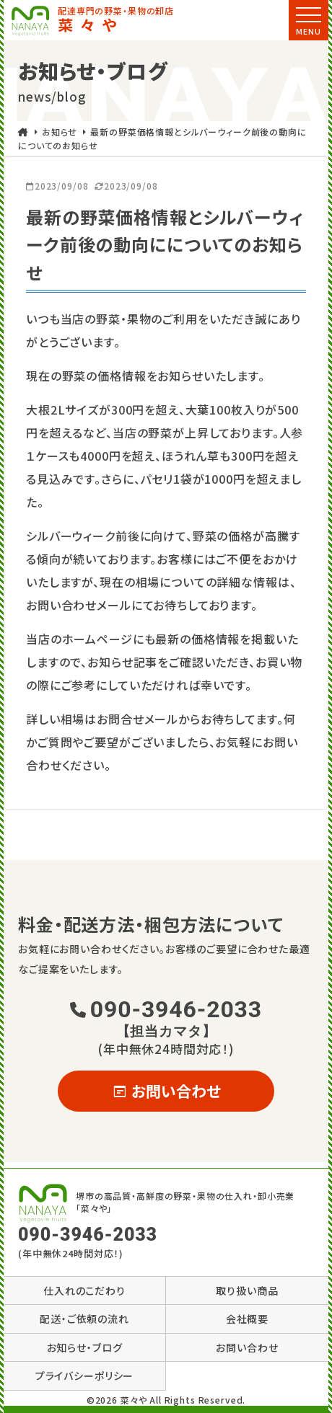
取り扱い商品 (247, 1290)
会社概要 (247, 1318)
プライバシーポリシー (84, 1375)
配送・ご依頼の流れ (84, 1318)
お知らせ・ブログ (85, 1347)
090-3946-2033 (166, 1018)
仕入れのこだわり (84, 1290)
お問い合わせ (166, 1091)
